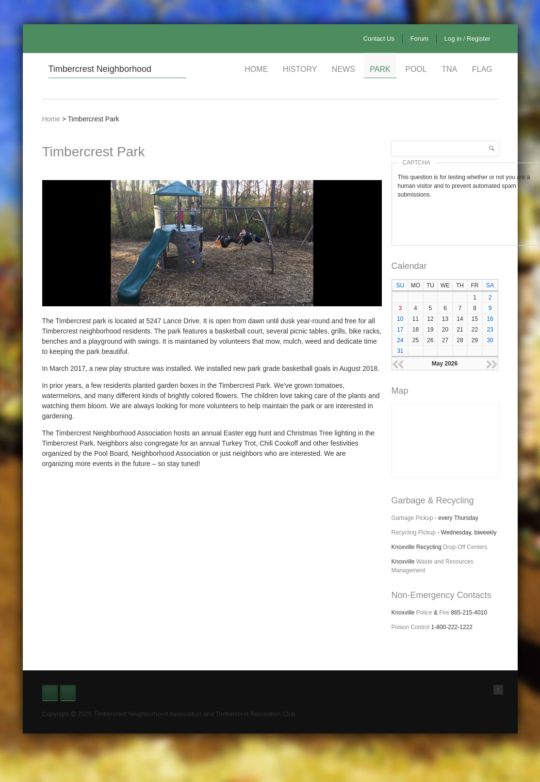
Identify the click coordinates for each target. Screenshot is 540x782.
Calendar (409, 266)
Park (380, 69)
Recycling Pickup (414, 532)
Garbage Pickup (412, 518)
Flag (482, 69)
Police (424, 612)
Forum (419, 38)
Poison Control (411, 627)
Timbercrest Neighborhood (100, 69)
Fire (444, 612)
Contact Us (378, 38)
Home (256, 69)
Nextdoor (68, 692)
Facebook (50, 692)
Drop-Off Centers (465, 547)
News (343, 69)
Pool (415, 69)
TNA (449, 69)
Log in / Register (467, 38)
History (300, 69)
